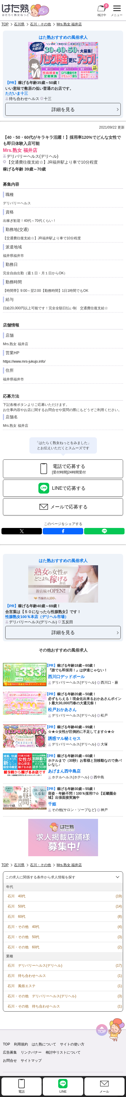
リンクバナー (31, 1052)
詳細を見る (63, 109)
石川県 (19, 24)
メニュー (116, 11)
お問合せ (10, 1061)
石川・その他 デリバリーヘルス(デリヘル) (42, 996)
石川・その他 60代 (23, 947)
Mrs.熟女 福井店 (69, 24)
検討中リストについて (63, 1052)
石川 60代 (16, 917)
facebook (63, 531)
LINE (104, 531)
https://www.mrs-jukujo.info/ (24, 361)
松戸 (104, 715)
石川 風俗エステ (22, 986)
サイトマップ (31, 1061)
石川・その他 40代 (23, 927)
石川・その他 (40, 24)
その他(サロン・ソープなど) (74, 810)
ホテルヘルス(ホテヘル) (70, 777)
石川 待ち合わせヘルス (27, 976)
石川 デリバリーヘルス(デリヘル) (35, 965)
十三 (48, 98)
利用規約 (21, 1044)
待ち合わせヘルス (24, 98)
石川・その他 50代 (23, 937)
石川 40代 (16, 896)
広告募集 (10, 1052)
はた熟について (44, 1044)
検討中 (103, 10)
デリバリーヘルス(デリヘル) (32, 156)
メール (104, 1091)
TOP (4, 24)
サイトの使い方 (72, 1044)
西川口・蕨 (109, 682)
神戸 (104, 810)
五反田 (67, 622)
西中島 (99, 777)
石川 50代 (16, 906)
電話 (21, 1091)
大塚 (104, 744)
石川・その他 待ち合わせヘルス (34, 1006)
